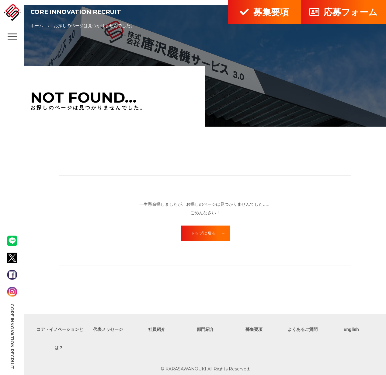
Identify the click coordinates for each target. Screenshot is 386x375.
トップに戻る (203, 233)
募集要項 (264, 12)
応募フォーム (343, 12)
